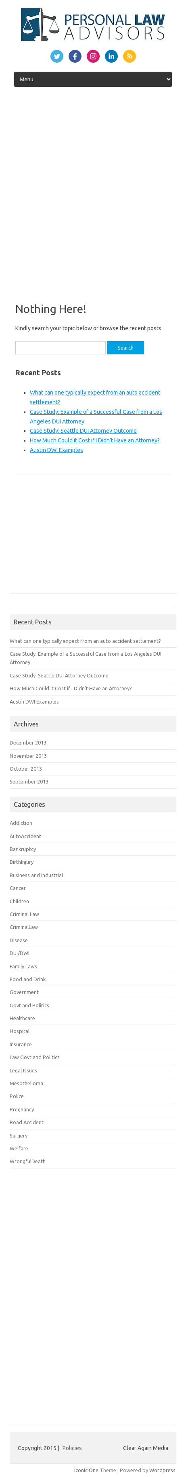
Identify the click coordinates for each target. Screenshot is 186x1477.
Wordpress (162, 1470)
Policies (72, 1448)
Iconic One (86, 1470)
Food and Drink (28, 979)
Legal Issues (23, 1070)
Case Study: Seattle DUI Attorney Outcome (83, 431)
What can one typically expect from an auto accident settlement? (85, 641)
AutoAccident (25, 836)
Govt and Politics (29, 1005)
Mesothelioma (26, 1083)
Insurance (21, 1044)
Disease (19, 940)
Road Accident (27, 1122)
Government (24, 992)
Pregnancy (22, 1109)
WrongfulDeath (28, 1161)
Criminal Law (24, 914)
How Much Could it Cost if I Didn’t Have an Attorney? (95, 440)
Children (19, 901)
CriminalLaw (24, 927)
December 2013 (28, 742)
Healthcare (22, 1018)
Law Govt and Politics (35, 1057)
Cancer (18, 888)
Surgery (18, 1135)
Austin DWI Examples (56, 450)
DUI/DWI (19, 953)
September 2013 (29, 781)
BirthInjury (21, 862)
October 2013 (26, 768)
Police (17, 1096)
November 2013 (28, 756)
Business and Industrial (36, 875)
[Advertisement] (93, 191)
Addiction (21, 823)
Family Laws (23, 966)
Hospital (19, 1031)
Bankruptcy (23, 849)
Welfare (19, 1148)
